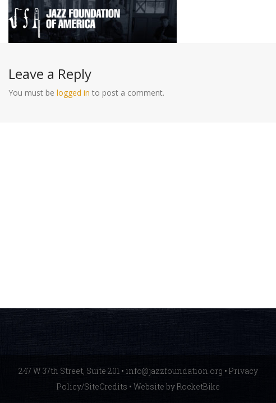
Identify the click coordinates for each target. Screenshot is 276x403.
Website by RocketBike (177, 386)
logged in (73, 92)
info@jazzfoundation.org (174, 370)
